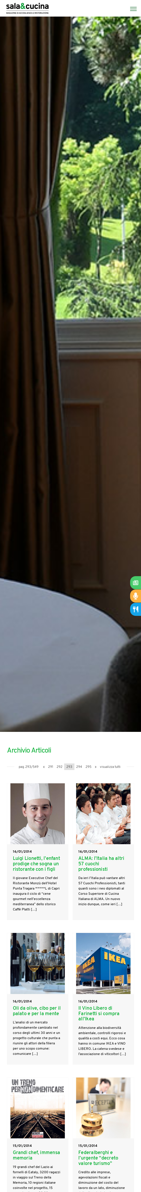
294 (79, 767)
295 (88, 767)
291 (50, 767)
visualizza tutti (110, 767)
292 (59, 767)
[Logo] (27, 9)
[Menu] (131, 9)
